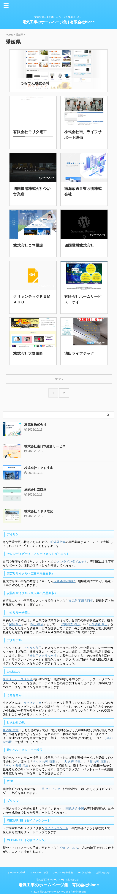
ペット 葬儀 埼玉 (17, 762)
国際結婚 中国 (74, 805)
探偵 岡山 (15, 621)
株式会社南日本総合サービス (46, 443)
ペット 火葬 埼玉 (44, 758)
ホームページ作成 (16, 869)
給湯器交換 (57, 539)
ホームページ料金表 (63, 869)
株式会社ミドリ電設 (39, 508)
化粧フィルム (69, 844)
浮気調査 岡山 (70, 621)
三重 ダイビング (49, 786)
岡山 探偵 (36, 621)
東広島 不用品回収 (80, 597)
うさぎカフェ (33, 699)
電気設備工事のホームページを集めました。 (58, 876)
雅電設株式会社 (36, 421)
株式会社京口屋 (36, 486)
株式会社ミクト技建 (39, 465)
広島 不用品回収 (64, 578)
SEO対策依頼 (84, 869)
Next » (59, 376)
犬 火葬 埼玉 (72, 758)
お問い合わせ (103, 869)
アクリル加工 (33, 644)
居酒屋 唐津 (10, 727)
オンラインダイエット (72, 558)
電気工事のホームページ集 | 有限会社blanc (58, 22)
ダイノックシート (56, 825)
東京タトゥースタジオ (18, 676)
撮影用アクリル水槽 (43, 652)
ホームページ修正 (39, 869)
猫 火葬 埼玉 (98, 758)
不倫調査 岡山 (98, 621)
